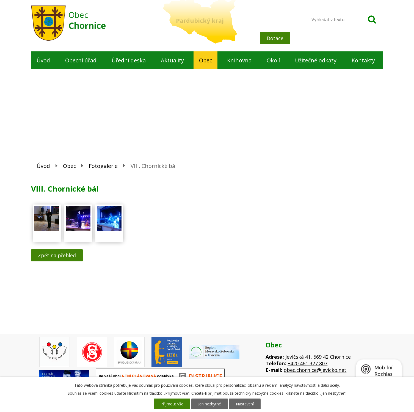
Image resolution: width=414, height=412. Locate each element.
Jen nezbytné (209, 404)
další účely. (330, 385)
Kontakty (363, 60)
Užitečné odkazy (315, 60)
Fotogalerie (103, 166)
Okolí (273, 60)
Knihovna (239, 60)
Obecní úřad (80, 60)
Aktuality (172, 60)
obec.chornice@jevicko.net (315, 370)
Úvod (43, 60)
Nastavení (245, 404)
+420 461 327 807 (307, 363)
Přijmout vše (172, 404)
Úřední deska (129, 60)
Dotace (275, 38)
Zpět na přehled (57, 255)
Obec (205, 60)
